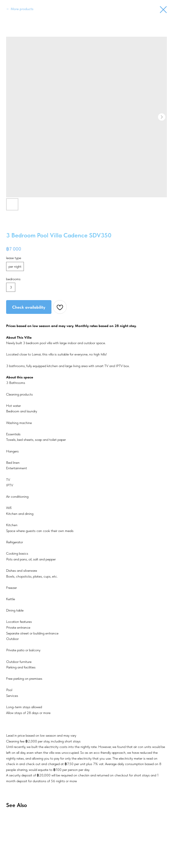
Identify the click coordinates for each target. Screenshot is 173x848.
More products (22, 9)
